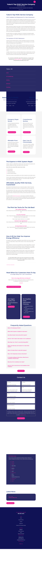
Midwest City (14, 474)
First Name (8, 418)
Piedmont (24, 477)
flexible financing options (16, 207)
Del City (13, 470)
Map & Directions (21, 537)
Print (13, 115)
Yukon (12, 479)
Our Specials (11, 163)
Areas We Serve (21, 522)
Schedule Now (12, 144)
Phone (7, 421)
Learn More (12, 327)
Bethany (24, 467)
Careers (21, 523)
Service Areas (27, 144)
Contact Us (26, 163)
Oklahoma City (14, 477)
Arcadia (13, 467)
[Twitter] (18, 547)
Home (21, 520)
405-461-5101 (21, 516)
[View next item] (21, 121)
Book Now (21, 15)
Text (7, 115)
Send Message (21, 441)
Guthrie (13, 472)
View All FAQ (21, 406)
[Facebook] (20, 547)
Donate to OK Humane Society (20, 527)
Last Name (23, 418)
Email (10, 115)
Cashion (13, 469)
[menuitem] (21, 81)
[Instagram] (23, 547)
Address (8, 424)
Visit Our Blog (10, 501)
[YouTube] (21, 547)
